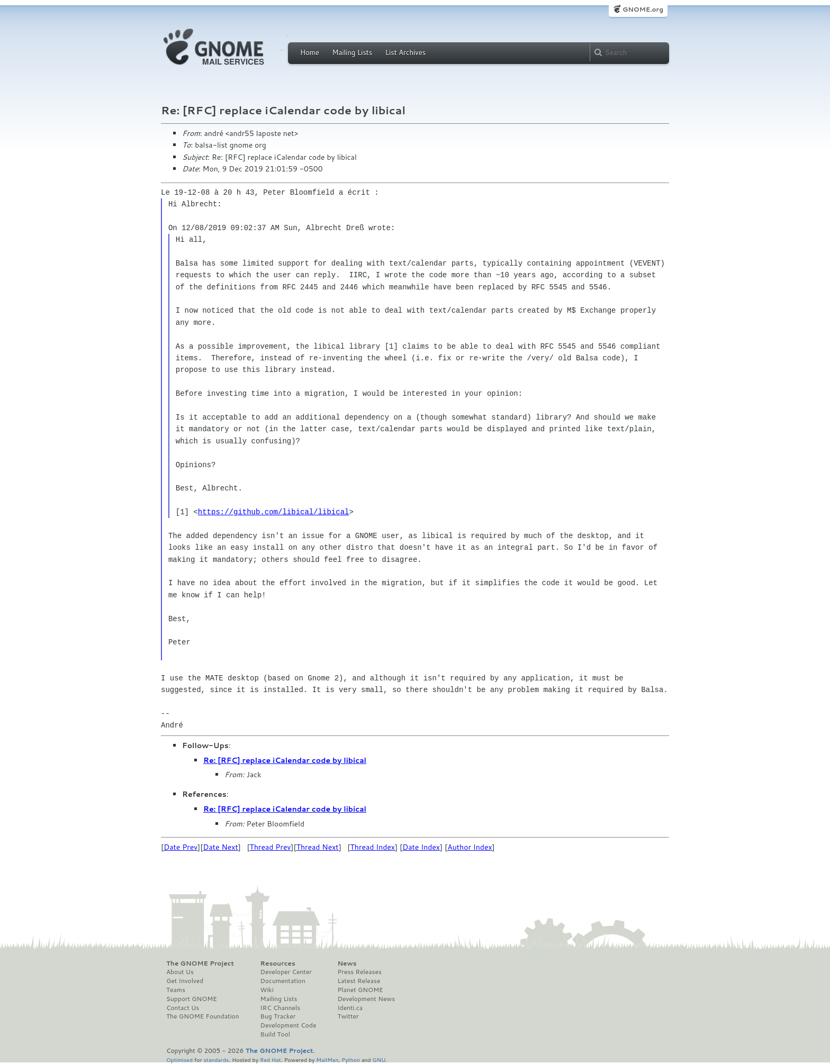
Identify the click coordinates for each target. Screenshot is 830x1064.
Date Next (220, 847)
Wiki (267, 990)
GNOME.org (642, 9)
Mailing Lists (352, 52)
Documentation (282, 981)
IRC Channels (280, 1008)
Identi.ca (350, 1008)
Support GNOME (191, 999)
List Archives (405, 52)
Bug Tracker (278, 1016)
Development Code (288, 1025)
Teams (175, 990)
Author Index (469, 847)
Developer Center (286, 972)
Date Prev (180, 847)
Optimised (179, 1059)
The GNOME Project (200, 963)
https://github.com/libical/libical (273, 512)
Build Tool (275, 1034)
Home (309, 52)
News (346, 963)
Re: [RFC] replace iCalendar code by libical (284, 760)
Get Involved (184, 981)
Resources (277, 963)
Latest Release (358, 981)
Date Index (421, 847)
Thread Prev (270, 847)
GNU (379, 1059)
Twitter (347, 1016)
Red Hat (270, 1059)
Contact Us (182, 1008)
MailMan (327, 1059)
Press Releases (359, 972)
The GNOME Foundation (202, 1016)
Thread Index (372, 847)
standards (216, 1059)
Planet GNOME (360, 990)
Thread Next (317, 847)
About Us (180, 972)
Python (350, 1059)
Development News (366, 999)
